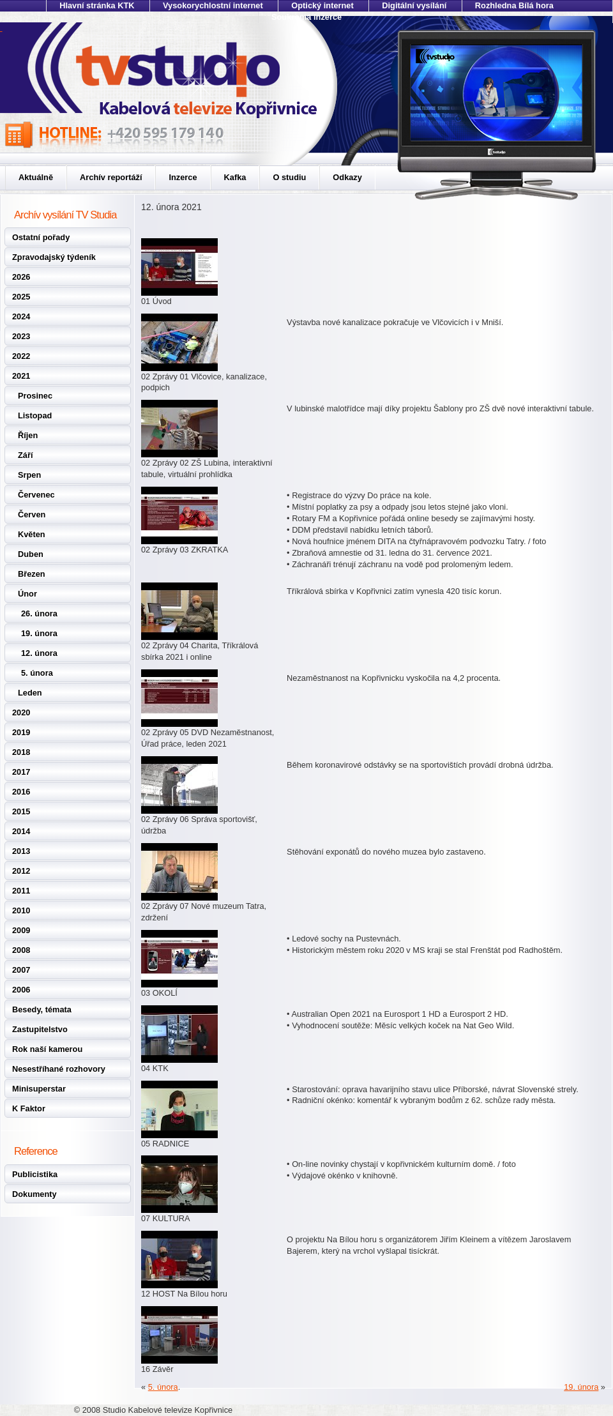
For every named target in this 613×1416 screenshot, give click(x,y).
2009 (21, 930)
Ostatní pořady (41, 237)
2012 (21, 871)
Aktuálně (36, 177)
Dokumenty (34, 1194)
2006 (21, 989)
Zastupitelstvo (40, 1029)
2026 (21, 277)
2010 (21, 910)
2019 (21, 732)
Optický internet (322, 5)
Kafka (235, 177)
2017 (21, 772)
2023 (21, 336)
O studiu (289, 177)
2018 (21, 752)
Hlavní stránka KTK (96, 5)
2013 (21, 851)
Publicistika (34, 1174)
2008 (21, 950)
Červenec (36, 494)
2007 (21, 970)
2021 (21, 376)
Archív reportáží (111, 177)
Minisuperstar (39, 1088)
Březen (31, 574)
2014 (21, 831)
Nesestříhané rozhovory (58, 1069)
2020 (21, 712)
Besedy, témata (42, 1009)
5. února (37, 673)
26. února (39, 613)
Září (25, 455)
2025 (21, 296)
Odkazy (347, 177)
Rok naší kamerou (47, 1049)
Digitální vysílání (414, 5)
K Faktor (28, 1108)
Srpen (29, 475)
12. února (39, 653)
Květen (31, 534)
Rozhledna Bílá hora (514, 5)
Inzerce (183, 177)
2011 (21, 890)
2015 (21, 811)
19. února (39, 633)
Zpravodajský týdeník (54, 257)
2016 (21, 791)
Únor (27, 593)
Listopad (35, 415)
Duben (30, 554)
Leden (30, 692)
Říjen (28, 435)
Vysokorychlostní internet (213, 5)
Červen (31, 514)
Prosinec (35, 395)
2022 (21, 356)
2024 (21, 316)
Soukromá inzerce (306, 17)
